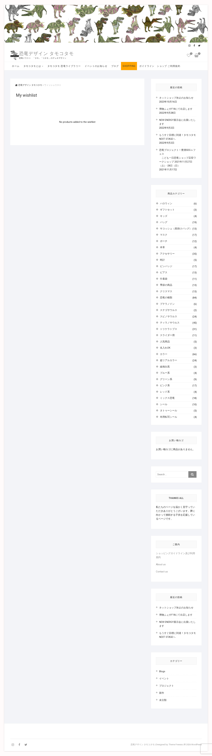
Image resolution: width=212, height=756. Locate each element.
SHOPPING (129, 66)
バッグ (163, 222)
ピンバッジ (166, 266)
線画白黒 (165, 366)
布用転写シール (168, 416)
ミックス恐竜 (167, 398)
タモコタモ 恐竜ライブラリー (64, 66)
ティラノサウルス (170, 322)
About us (161, 564)
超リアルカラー (168, 360)
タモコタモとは (32, 66)
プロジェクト (166, 685)
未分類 (163, 700)
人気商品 (165, 341)
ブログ (115, 66)
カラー (163, 354)
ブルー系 (165, 372)
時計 (162, 259)
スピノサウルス (168, 316)
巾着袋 (163, 278)
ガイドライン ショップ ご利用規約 (159, 66)
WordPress (196, 744)
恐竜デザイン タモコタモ (46, 53)
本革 (162, 247)
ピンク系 (165, 385)
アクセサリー (167, 253)
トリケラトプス (168, 329)
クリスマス (166, 291)
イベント (164, 678)
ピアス (163, 272)
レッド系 (165, 391)
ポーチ (163, 241)
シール (163, 404)
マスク (163, 234)
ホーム (15, 66)
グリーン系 (166, 379)
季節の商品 (166, 285)
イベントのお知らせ (96, 66)
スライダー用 (167, 335)
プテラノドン (167, 303)
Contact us (162, 571)
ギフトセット (167, 209)
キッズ (163, 216)
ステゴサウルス (168, 310)
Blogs (162, 671)
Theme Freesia (175, 744)
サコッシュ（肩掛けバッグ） (176, 228)
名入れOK (165, 347)
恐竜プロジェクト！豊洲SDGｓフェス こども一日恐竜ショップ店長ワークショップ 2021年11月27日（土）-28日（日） (177, 158)
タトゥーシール (168, 410)
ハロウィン (166, 203)
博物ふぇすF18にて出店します (175, 108)
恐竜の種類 (166, 297)
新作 (161, 692)
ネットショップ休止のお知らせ (176, 97)
